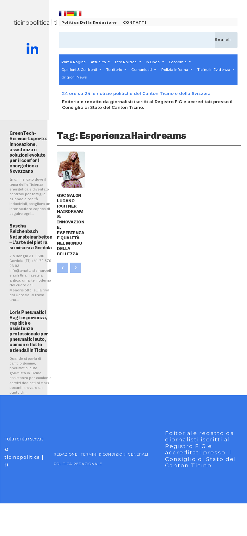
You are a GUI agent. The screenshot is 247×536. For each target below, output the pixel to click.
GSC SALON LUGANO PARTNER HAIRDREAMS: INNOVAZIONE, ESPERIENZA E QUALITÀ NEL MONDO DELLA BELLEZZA (69, 211)
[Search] (226, 40)
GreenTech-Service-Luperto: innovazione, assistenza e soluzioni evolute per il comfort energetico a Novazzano (26, 150)
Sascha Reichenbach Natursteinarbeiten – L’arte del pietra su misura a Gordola (28, 240)
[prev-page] (62, 242)
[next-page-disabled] (75, 242)
